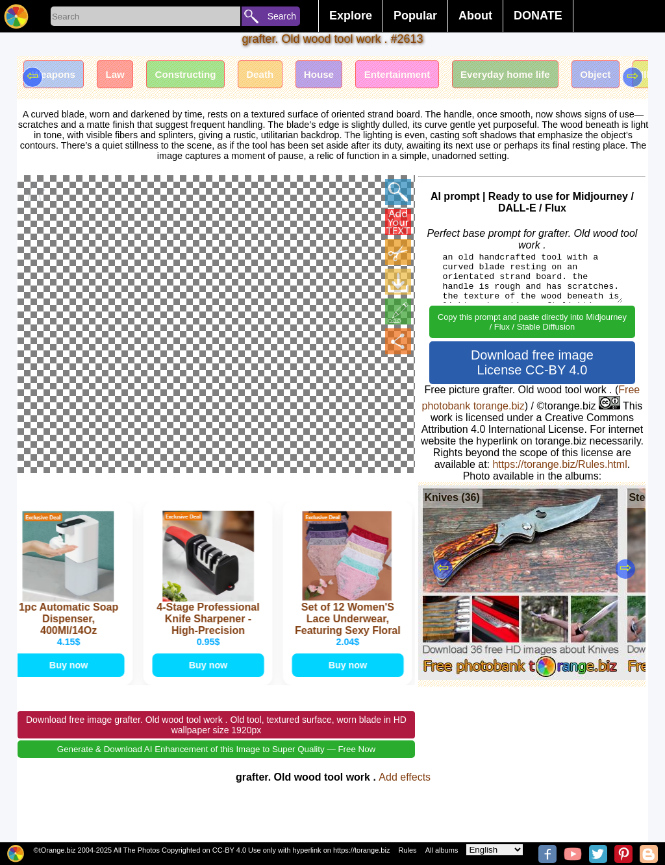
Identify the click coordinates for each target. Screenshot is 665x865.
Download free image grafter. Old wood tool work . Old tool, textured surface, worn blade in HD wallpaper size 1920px (216, 742)
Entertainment (429, 76)
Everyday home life (544, 76)
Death (280, 76)
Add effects (405, 794)
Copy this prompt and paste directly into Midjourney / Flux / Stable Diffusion (532, 322)
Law (123, 76)
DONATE (538, 15)
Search (282, 16)
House (344, 76)
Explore (350, 15)
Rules (407, 850)
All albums (441, 850)
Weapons (57, 76)
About (475, 15)
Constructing (200, 76)
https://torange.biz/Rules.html (559, 464)
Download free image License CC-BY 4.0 (532, 362)
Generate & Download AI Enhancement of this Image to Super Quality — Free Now (216, 767)
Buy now (68, 679)
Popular (415, 15)
